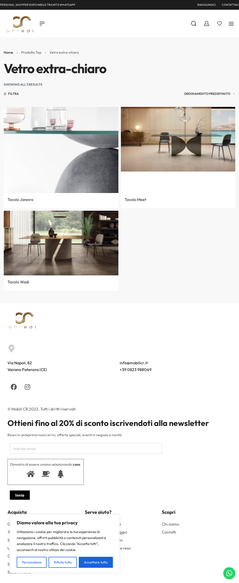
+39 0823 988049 (136, 369)
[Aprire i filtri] (11, 94)
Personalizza (31, 562)
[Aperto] (219, 23)
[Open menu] (42, 23)
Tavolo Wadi (18, 281)
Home (8, 52)
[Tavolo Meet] (178, 139)
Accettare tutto (96, 562)
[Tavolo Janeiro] (61, 150)
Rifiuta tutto (63, 562)
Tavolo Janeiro (20, 199)
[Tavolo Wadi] (61, 243)
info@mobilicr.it (134, 362)
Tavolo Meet (135, 199)
